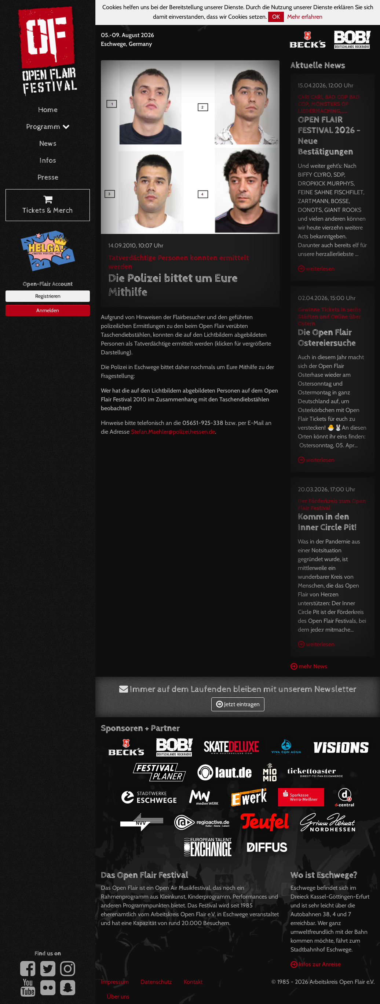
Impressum (115, 981)
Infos (48, 160)
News (47, 144)
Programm (48, 127)
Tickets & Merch (47, 205)
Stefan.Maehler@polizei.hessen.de (173, 431)
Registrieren (48, 296)
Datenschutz (156, 981)
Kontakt (193, 981)
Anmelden (47, 310)
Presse (47, 177)
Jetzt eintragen (238, 704)
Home (48, 110)
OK (276, 16)
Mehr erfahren (304, 16)
